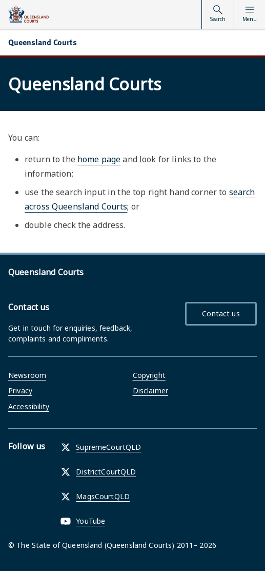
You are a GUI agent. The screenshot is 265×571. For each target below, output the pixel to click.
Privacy (20, 390)
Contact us (220, 313)
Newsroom (27, 375)
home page (98, 159)
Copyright (149, 375)
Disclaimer (150, 390)
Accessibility (28, 406)
